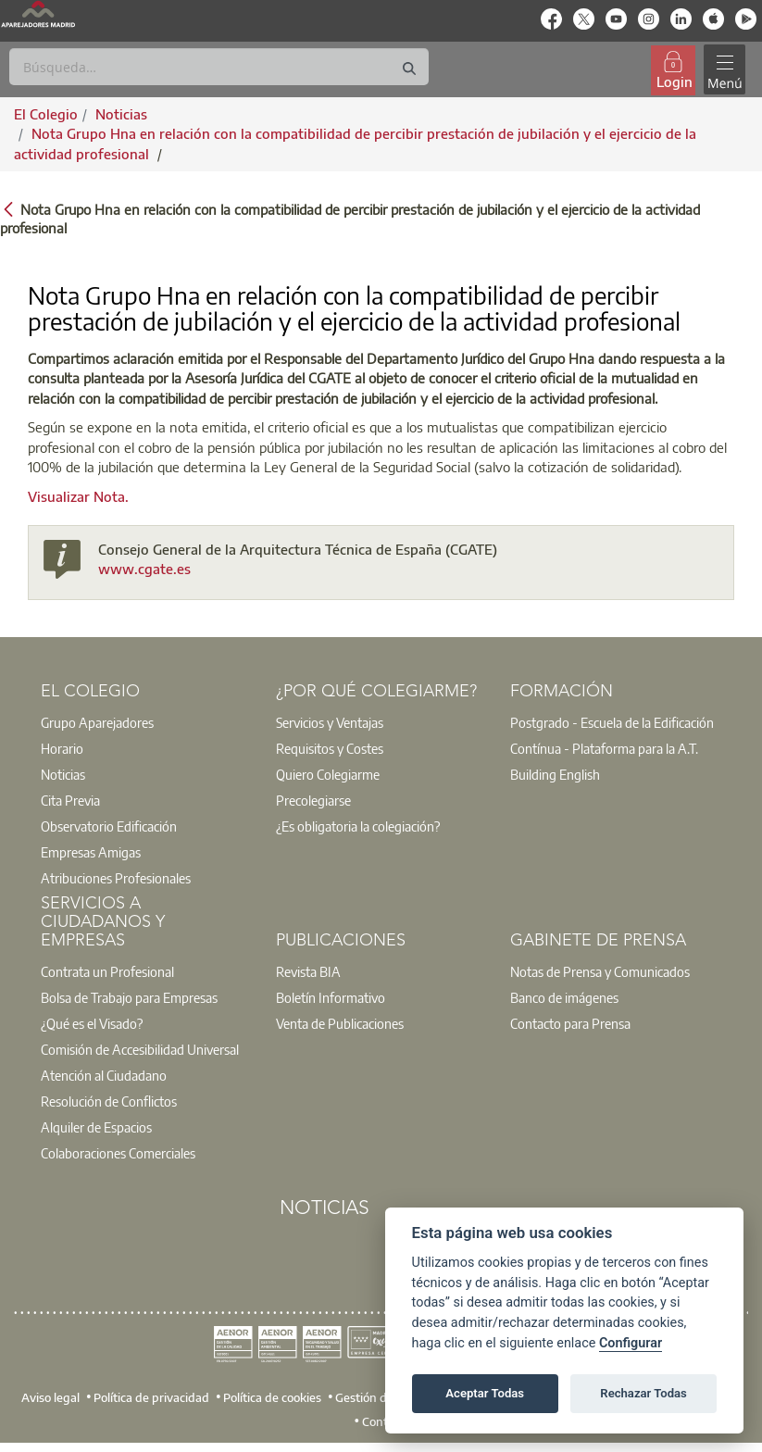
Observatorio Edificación (109, 826)
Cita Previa (70, 800)
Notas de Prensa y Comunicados (600, 971)
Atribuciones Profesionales (116, 878)
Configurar (630, 1343)
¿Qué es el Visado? (92, 1023)
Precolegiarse (313, 800)
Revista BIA (308, 971)
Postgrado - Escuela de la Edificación (612, 722)
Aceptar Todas (484, 1393)
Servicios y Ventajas (329, 722)
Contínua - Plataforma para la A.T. (604, 748)
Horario (62, 748)
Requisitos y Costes (329, 748)
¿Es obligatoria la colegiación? (358, 826)
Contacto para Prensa (570, 1023)
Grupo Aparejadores (97, 722)
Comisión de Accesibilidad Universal (140, 1049)
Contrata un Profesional (107, 971)
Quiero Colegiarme (328, 774)
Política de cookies (272, 1397)
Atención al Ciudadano (104, 1075)
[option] (146, 722)
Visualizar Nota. (78, 496)
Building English (555, 774)
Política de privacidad (151, 1397)
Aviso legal (50, 1397)
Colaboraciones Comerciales (118, 1153)
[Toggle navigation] (724, 70)
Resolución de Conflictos (109, 1101)
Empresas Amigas (91, 852)
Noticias (63, 774)
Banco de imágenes (564, 997)
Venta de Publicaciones (340, 1023)
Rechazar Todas (643, 1393)
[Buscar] (219, 66)
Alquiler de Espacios (96, 1127)
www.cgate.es (144, 568)
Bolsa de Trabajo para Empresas (129, 997)
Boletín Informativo (330, 997)
